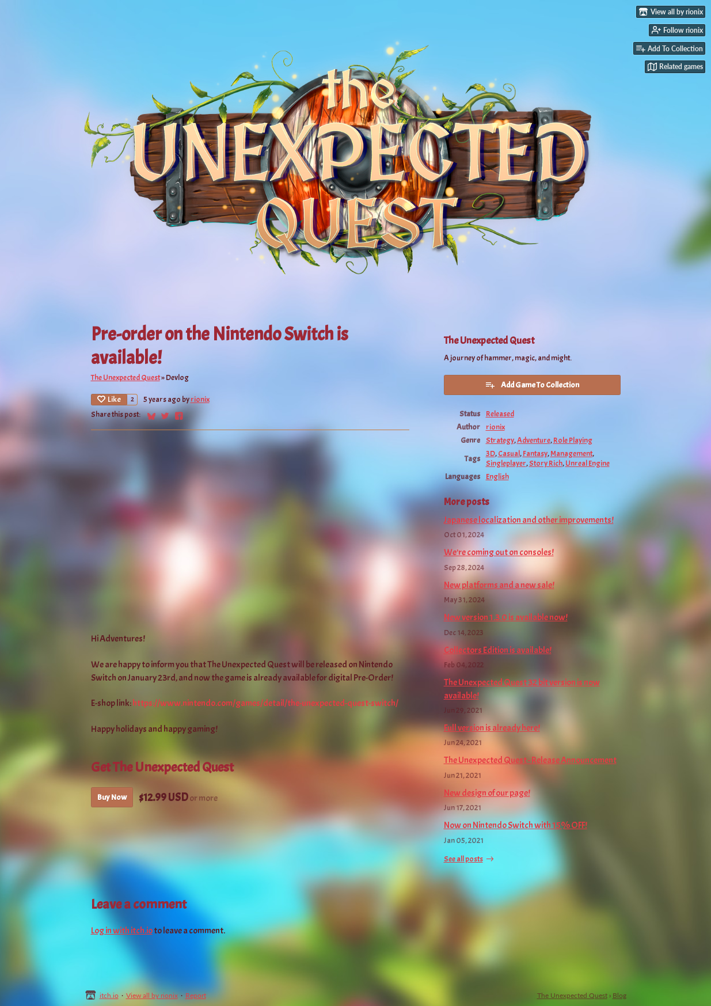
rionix (200, 399)
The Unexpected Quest (125, 377)
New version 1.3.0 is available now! (506, 617)
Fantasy (535, 453)
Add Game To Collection (532, 384)
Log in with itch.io (122, 930)
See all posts (463, 859)
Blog (619, 995)
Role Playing (572, 440)
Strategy (500, 440)
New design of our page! (487, 793)
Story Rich (545, 463)
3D (490, 453)
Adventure (533, 440)
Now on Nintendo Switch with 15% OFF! (515, 825)
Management (571, 453)
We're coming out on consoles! (499, 552)
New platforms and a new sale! (499, 585)
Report (195, 995)
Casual (509, 453)
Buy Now (112, 797)
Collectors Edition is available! (498, 650)
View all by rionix (152, 995)
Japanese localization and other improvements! (529, 520)
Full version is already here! (492, 728)
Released (500, 414)
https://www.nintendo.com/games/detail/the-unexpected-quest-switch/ (265, 703)
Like (109, 399)
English (497, 476)
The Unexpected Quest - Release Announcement (530, 760)
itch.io (109, 995)
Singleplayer (506, 463)
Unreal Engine (587, 463)
